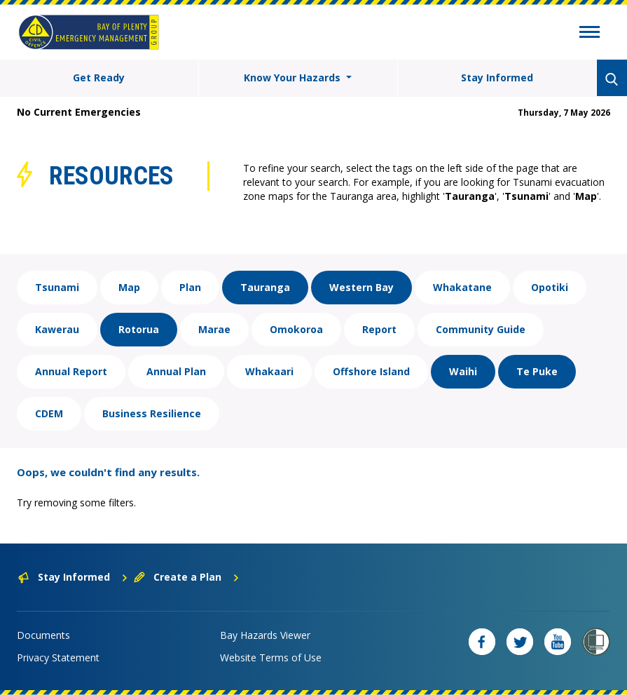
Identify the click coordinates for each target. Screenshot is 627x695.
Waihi (463, 371)
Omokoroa (296, 329)
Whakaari (269, 371)
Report (379, 329)
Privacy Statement (58, 657)
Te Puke (537, 371)
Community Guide (480, 329)
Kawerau (57, 329)
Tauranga (265, 287)
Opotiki (549, 287)
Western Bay (361, 287)
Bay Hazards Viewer (265, 635)
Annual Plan (176, 371)
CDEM (49, 413)
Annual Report (71, 371)
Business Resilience (151, 413)
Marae (214, 329)
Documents (43, 635)
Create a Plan (187, 576)
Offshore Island (371, 371)
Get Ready (99, 77)
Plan (190, 287)
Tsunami (57, 287)
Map (129, 287)
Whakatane (462, 287)
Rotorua (138, 329)
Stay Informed (497, 77)
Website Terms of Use (271, 657)
